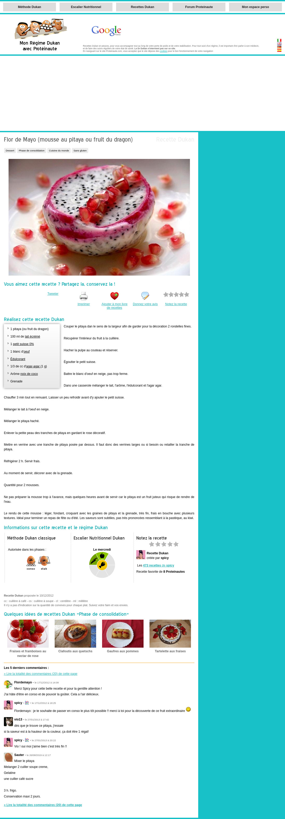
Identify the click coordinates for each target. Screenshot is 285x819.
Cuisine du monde (59, 150)
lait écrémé (32, 336)
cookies (163, 51)
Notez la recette (176, 304)
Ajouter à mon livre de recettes (114, 306)
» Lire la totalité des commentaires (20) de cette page (40, 674)
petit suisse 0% (23, 344)
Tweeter (53, 294)
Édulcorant (17, 359)
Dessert (10, 150)
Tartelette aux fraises (170, 651)
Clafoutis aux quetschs (75, 651)
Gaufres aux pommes (123, 651)
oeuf (27, 351)
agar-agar (33, 366)
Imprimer (83, 304)
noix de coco (29, 374)
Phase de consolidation (31, 150)
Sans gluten (80, 150)
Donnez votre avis (145, 304)
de (158, 565)
